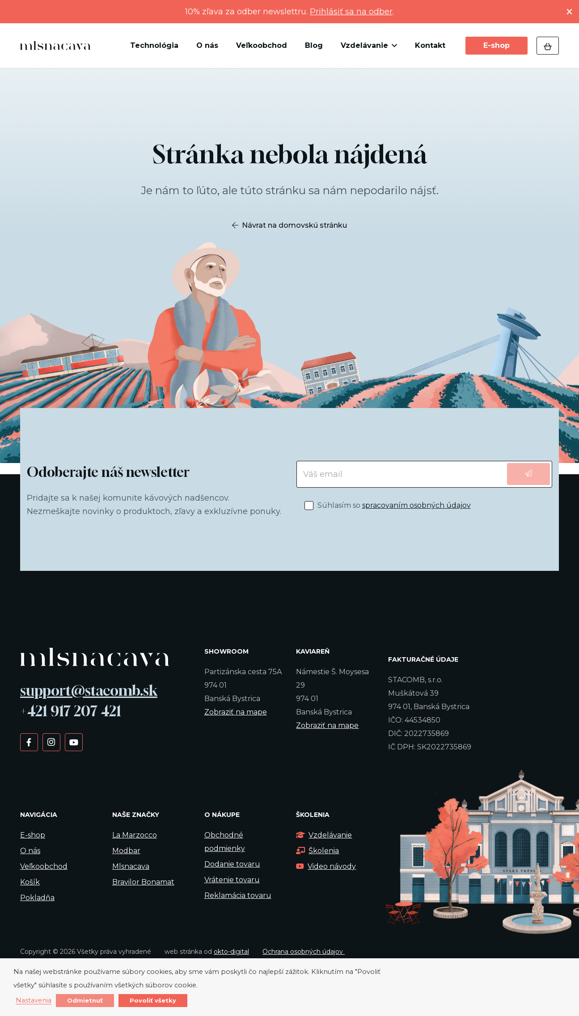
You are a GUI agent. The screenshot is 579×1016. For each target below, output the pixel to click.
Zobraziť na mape (235, 712)
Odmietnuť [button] (85, 1000)
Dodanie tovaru (232, 864)
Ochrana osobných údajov (303, 952)
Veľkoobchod (44, 866)
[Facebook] (29, 741)
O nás (30, 850)
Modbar (126, 850)
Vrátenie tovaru (232, 880)
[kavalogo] (55, 45)
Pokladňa (37, 897)
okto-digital (231, 952)
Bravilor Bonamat (143, 882)
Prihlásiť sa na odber (351, 12)
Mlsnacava (130, 866)
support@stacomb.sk (88, 690)
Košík (30, 882)
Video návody (326, 866)
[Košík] (548, 46)
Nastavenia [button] (33, 1000)
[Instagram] (51, 741)
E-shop (32, 835)
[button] (392, 45)
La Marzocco (134, 835)
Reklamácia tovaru (237, 895)
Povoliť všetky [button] (153, 1000)
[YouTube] (73, 741)
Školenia (317, 850)
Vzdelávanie (324, 835)
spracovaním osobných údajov (416, 505)
